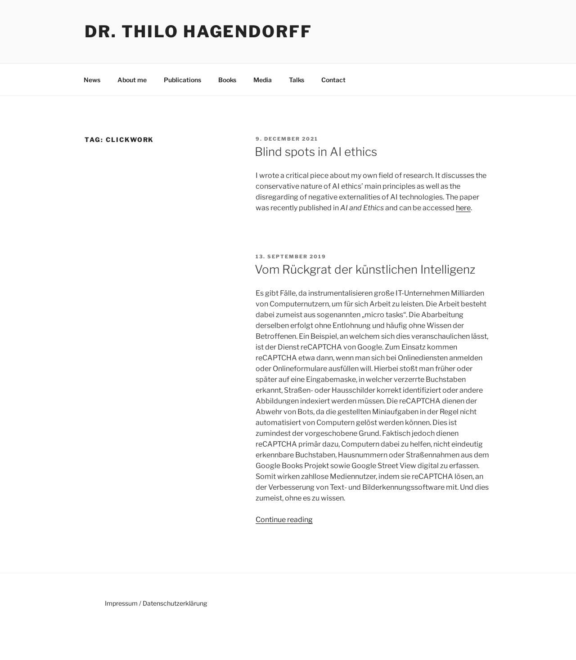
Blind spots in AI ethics (316, 152)
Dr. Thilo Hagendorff (198, 31)
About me (132, 80)
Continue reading (284, 519)
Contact (333, 80)
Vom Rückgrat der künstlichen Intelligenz (365, 269)
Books (227, 80)
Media (262, 80)
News (92, 80)
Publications (182, 80)
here (463, 208)
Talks (296, 80)
